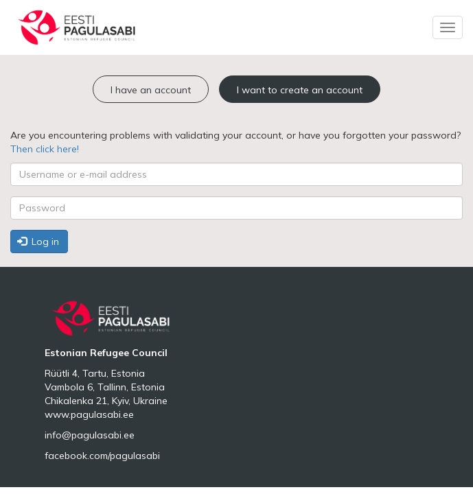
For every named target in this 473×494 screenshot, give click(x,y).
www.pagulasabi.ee (89, 414)
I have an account (151, 90)
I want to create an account (299, 90)
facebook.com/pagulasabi (102, 455)
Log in (38, 241)
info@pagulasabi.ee (90, 435)
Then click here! (44, 149)
